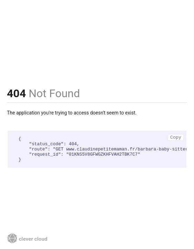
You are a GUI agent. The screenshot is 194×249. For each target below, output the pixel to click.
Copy (175, 137)
